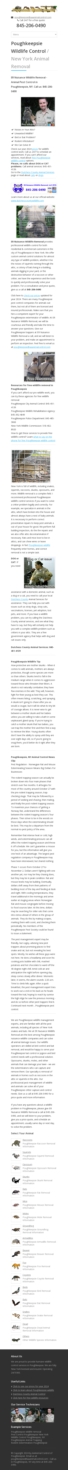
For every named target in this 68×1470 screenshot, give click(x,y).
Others (26, 1336)
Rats (25, 1189)
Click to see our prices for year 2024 (31, 1386)
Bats (25, 1299)
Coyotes (27, 1274)
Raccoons (27, 1139)
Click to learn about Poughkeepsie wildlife (33, 1390)
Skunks (26, 1176)
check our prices (32, 295)
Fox (24, 1262)
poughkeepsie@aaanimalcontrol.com (33, 17)
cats (33, 175)
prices (35, 148)
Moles (26, 1213)
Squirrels (27, 1152)
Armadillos (28, 1238)
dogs (40, 175)
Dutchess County (19, 599)
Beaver (26, 1250)
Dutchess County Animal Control (29, 1394)
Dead (25, 1324)
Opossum (27, 1164)
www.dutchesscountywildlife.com (27, 200)
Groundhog (28, 1225)
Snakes (26, 1311)
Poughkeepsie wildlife (39, 545)
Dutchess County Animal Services (37, 172)
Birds (25, 1287)
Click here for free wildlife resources (30, 1397)
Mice (25, 1201)
